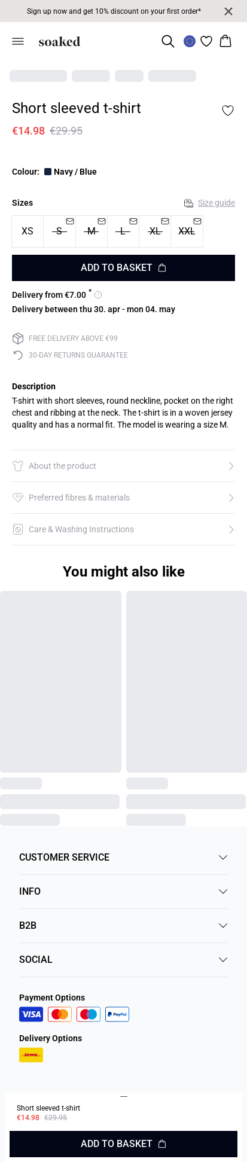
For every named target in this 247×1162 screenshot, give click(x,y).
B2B (123, 925)
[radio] (27, 231)
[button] (123, 466)
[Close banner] (228, 11)
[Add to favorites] (228, 111)
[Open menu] (18, 41)
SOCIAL (123, 959)
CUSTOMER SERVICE (123, 857)
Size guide (209, 203)
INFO (123, 891)
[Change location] (189, 41)
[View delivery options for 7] (57, 295)
